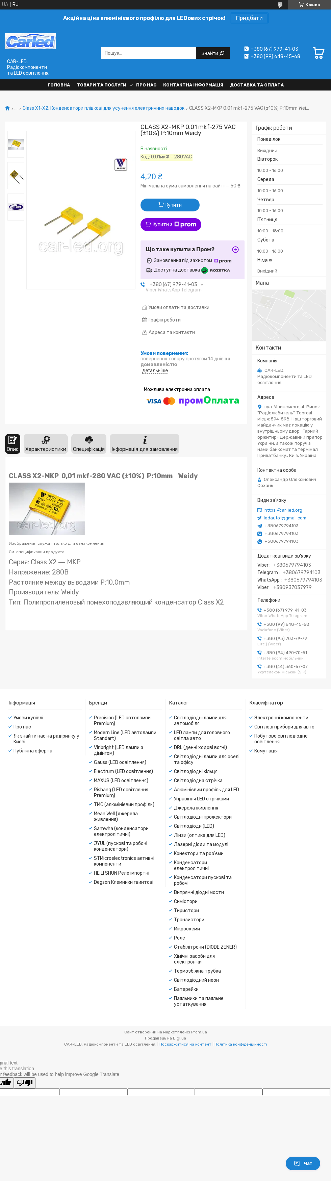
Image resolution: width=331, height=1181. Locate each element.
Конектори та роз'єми (199, 853)
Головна (59, 84)
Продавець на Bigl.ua (165, 1038)
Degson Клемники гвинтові (123, 882)
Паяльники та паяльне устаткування (199, 1001)
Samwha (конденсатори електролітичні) (121, 831)
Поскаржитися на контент (185, 1044)
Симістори (186, 901)
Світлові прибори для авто (284, 727)
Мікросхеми (187, 929)
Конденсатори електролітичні (191, 865)
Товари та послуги (101, 84)
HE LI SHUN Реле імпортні (121, 873)
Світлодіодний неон (196, 980)
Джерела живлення (196, 808)
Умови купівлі (28, 718)
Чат (303, 1163)
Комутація (266, 751)
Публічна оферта (33, 751)
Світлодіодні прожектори (203, 817)
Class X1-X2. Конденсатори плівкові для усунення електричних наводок (103, 108)
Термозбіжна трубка (197, 971)
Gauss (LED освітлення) (120, 762)
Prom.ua (199, 1032)
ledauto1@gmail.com (285, 517)
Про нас (146, 84)
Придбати (249, 18)
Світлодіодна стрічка (198, 781)
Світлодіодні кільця (196, 771)
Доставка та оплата (257, 84)
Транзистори (189, 920)
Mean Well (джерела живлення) (116, 816)
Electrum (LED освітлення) (123, 771)
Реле (179, 938)
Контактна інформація (193, 84)
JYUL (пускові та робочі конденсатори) (120, 846)
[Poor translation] (24, 1082)
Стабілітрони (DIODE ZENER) (205, 947)
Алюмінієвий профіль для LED (206, 790)
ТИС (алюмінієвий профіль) (124, 804)
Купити (174, 205)
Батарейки (186, 989)
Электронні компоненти (281, 718)
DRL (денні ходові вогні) (200, 747)
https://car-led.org (283, 510)
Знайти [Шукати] (210, 53)
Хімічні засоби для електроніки (194, 959)
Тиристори (186, 911)
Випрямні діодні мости (199, 892)
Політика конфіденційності (240, 1044)
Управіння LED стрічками (201, 799)
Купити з (174, 225)
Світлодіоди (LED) (194, 826)
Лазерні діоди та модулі (201, 844)
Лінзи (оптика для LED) (199, 835)
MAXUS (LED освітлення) (121, 781)
